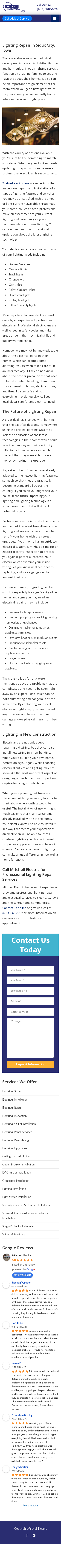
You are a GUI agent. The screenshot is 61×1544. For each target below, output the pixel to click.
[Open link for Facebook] (27, 1535)
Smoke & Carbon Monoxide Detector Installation (25, 1215)
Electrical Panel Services (17, 1132)
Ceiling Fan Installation (16, 1156)
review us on (22, 1274)
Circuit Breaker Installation (18, 1164)
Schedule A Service (17, 18)
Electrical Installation (14, 1099)
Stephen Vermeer (21, 1282)
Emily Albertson (20, 1467)
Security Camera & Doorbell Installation (26, 1205)
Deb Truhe (17, 1323)
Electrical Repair (12, 1107)
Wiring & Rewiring (13, 1234)
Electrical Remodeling (15, 1140)
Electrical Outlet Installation (19, 1124)
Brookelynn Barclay (22, 1415)
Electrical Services (13, 1091)
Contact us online (14, 908)
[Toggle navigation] (55, 18)
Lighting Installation (14, 1189)
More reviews (30, 1505)
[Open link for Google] (34, 1535)
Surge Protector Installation (18, 1226)
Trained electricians (15, 183)
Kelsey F (16, 1363)
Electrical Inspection (14, 1116)
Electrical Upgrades (14, 1148)
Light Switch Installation (16, 1197)
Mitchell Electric (22, 1255)
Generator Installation (15, 1181)
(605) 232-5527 (12, 913)
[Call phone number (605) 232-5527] (48, 7)
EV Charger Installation (16, 1172)
